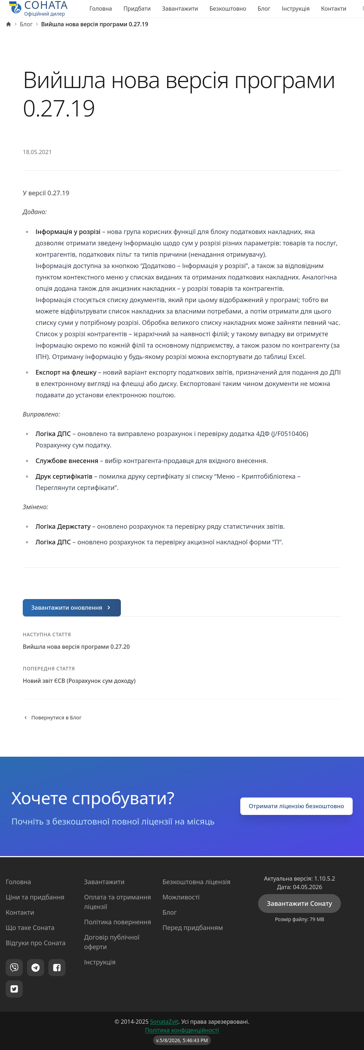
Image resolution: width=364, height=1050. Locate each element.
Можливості (181, 897)
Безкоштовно (227, 8)
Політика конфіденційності (182, 1030)
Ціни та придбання (35, 897)
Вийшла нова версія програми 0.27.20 (76, 647)
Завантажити (180, 8)
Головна (100, 8)
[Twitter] (14, 988)
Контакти (333, 8)
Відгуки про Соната (35, 943)
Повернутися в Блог (55, 719)
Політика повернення (117, 922)
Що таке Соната (30, 927)
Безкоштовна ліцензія (196, 881)
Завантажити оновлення (75, 608)
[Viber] (14, 967)
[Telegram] (35, 967)
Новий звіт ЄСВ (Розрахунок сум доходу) (79, 681)
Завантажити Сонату (299, 903)
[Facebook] (56, 967)
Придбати (137, 8)
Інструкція (296, 8)
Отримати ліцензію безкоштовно (292, 807)
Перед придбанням (192, 927)
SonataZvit (164, 1021)
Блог (264, 8)
